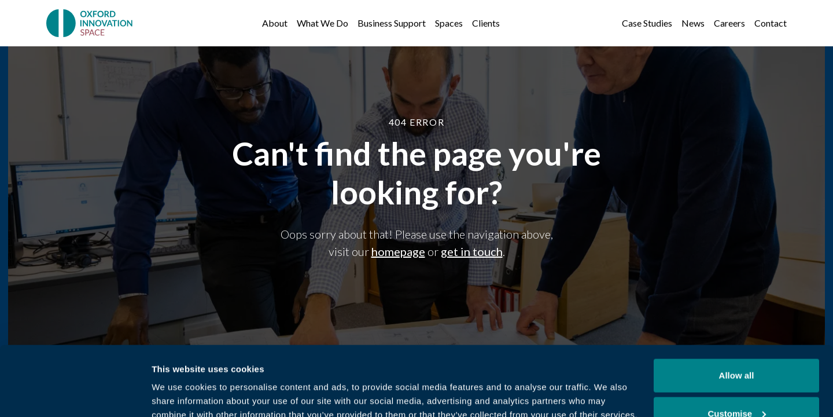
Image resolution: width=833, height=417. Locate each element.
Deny (736, 386)
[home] (90, 23)
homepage (398, 251)
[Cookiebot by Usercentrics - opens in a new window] (75, 394)
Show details (178, 381)
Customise (736, 348)
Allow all (736, 310)
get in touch (472, 251)
